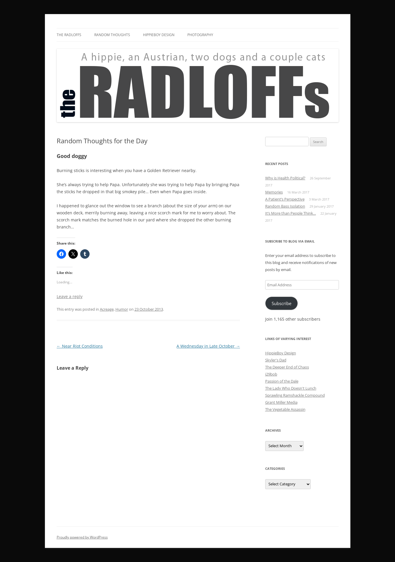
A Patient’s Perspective (285, 199)
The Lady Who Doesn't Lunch (290, 388)
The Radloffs (69, 34)
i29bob (271, 374)
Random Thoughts (112, 34)
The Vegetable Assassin (285, 409)
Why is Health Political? (285, 178)
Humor (121, 309)
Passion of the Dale (281, 381)
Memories (274, 192)
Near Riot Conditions (80, 346)
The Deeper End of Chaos (287, 367)
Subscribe (281, 303)
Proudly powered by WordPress (82, 537)
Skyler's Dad (275, 360)
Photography (200, 34)
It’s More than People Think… (290, 213)
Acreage (107, 309)
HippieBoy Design (158, 34)
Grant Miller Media (281, 402)
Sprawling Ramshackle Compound (295, 395)
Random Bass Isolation (285, 206)
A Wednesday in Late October (208, 346)
